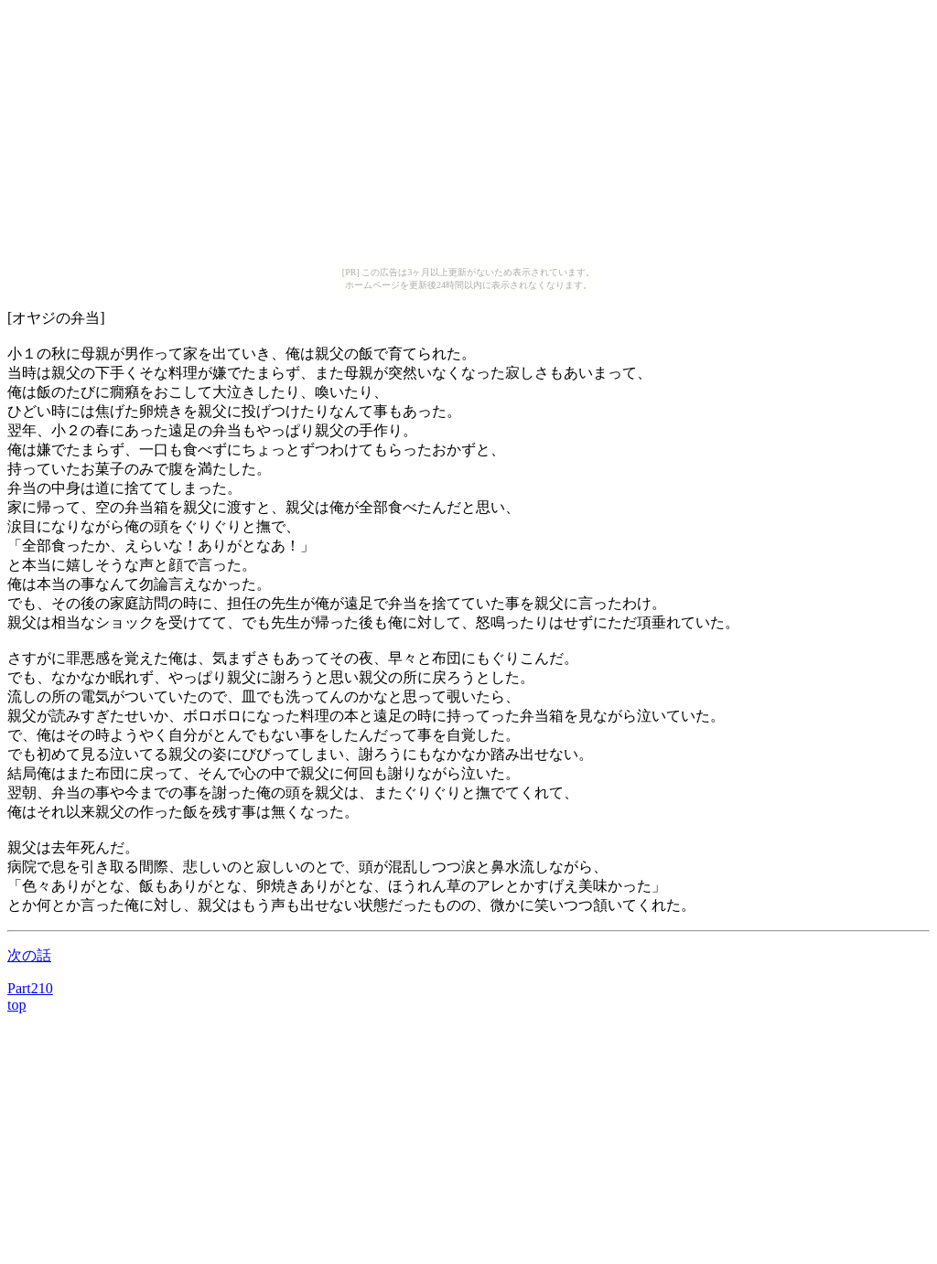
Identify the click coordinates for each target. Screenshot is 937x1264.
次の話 (29, 955)
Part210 (30, 988)
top (16, 1004)
